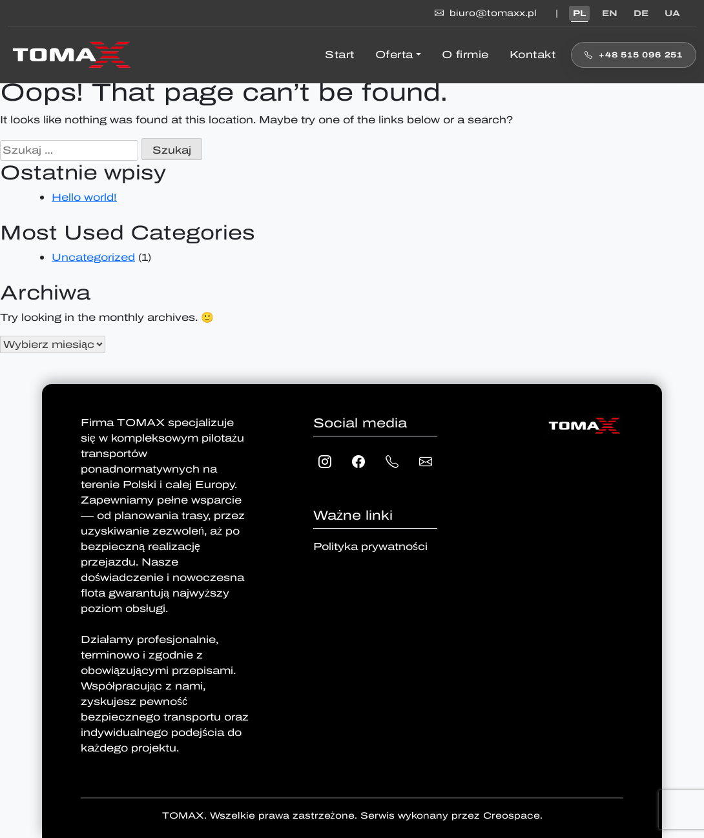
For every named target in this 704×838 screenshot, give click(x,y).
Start (340, 54)
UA (672, 13)
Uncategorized (93, 257)
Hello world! (84, 197)
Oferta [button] (394, 54)
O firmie (465, 54)
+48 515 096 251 (634, 55)
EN (609, 13)
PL (579, 13)
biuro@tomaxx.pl (487, 13)
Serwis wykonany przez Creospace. (451, 816)
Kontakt (533, 54)
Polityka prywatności (370, 546)
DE (641, 13)
